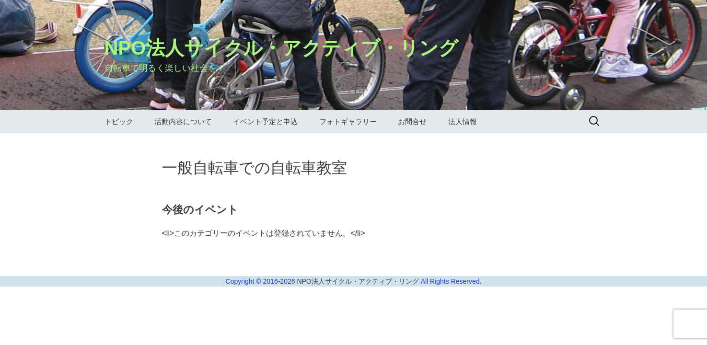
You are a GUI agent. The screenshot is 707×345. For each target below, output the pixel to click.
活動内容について (183, 121)
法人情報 (462, 121)
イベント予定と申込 (265, 121)
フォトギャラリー (348, 121)
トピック (118, 121)
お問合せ (412, 121)
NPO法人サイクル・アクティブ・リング (358, 281)
